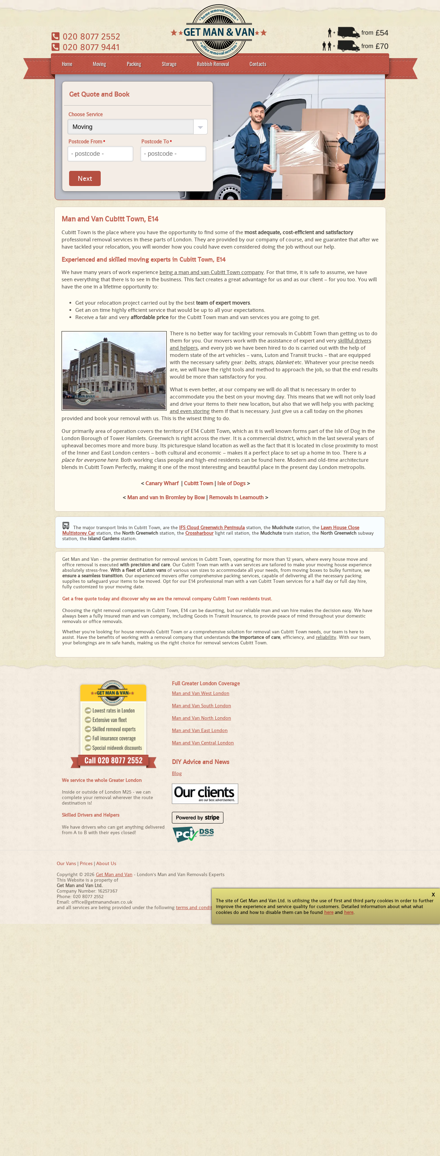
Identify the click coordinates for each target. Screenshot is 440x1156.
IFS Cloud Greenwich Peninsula (212, 527)
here (328, 912)
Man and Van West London (200, 693)
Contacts (258, 63)
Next (85, 178)
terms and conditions (198, 907)
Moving (99, 63)
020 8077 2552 (86, 36)
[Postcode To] (173, 154)
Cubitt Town (198, 483)
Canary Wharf (161, 483)
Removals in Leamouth (236, 497)
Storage (169, 63)
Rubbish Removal (213, 63)
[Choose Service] (137, 126)
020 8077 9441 (86, 47)
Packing (134, 63)
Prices (86, 863)
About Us (106, 863)
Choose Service (85, 114)
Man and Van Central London (203, 742)
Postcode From (86, 141)
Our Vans (66, 863)
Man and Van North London (201, 718)
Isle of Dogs (231, 483)
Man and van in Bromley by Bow (166, 497)
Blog (177, 773)
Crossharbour (199, 533)
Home (67, 63)
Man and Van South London (201, 705)
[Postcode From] (100, 154)
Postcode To (156, 141)
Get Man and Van (114, 874)
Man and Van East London (200, 730)
